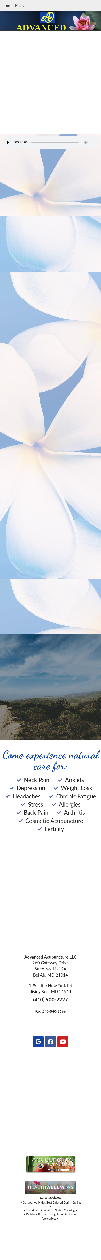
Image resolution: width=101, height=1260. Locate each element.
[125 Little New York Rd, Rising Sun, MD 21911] (50, 1100)
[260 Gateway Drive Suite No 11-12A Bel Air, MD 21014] (50, 901)
